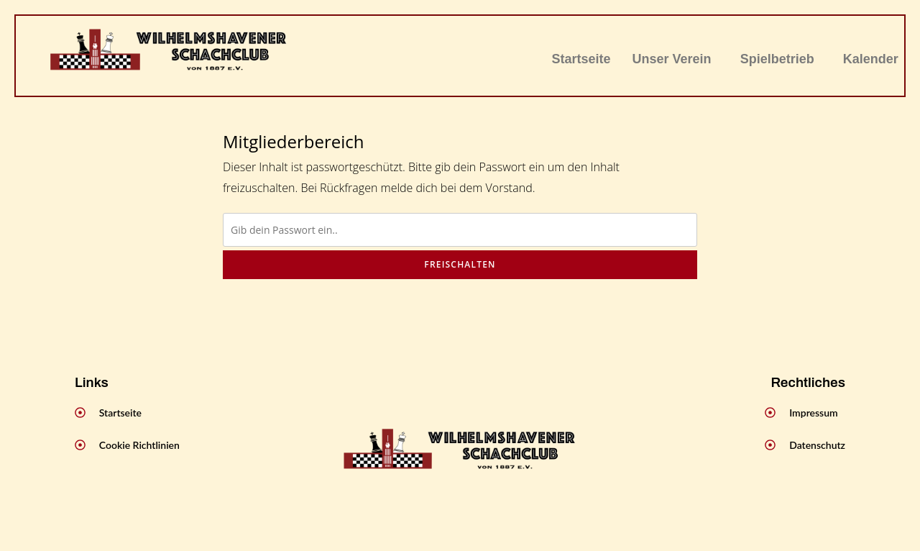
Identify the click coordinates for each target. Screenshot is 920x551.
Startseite (581, 59)
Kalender (870, 59)
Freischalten (459, 264)
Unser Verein (672, 59)
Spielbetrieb (777, 59)
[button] (676, 59)
